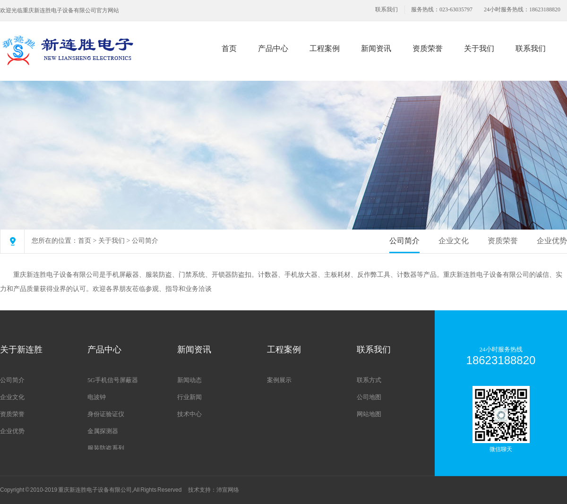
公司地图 (369, 397)
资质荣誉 (427, 48)
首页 (229, 48)
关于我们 (479, 48)
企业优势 (552, 241)
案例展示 (279, 380)
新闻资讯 (376, 48)
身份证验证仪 (105, 414)
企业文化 (453, 241)
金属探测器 (102, 431)
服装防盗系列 (105, 448)
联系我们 (386, 9)
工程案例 (324, 48)
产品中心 (273, 48)
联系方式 (369, 380)
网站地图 (369, 414)
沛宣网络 (227, 490)
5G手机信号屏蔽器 (112, 380)
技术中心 (189, 414)
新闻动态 (189, 380)
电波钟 (96, 397)
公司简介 (145, 240)
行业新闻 (189, 397)
